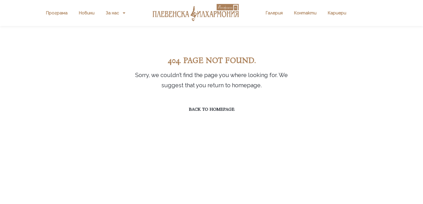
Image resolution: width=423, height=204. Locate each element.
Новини (86, 13)
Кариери (337, 13)
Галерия (274, 13)
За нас (116, 13)
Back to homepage (211, 109)
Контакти (305, 13)
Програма (56, 13)
